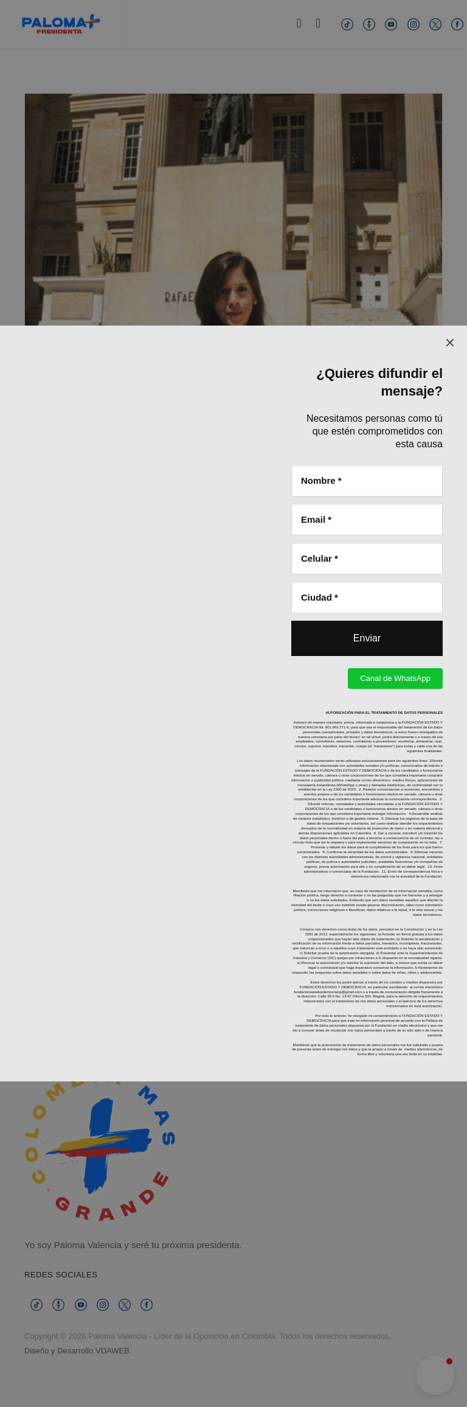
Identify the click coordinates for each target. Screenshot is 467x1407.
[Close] (450, 17)
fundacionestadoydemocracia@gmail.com (327, 666)
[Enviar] (367, 312)
